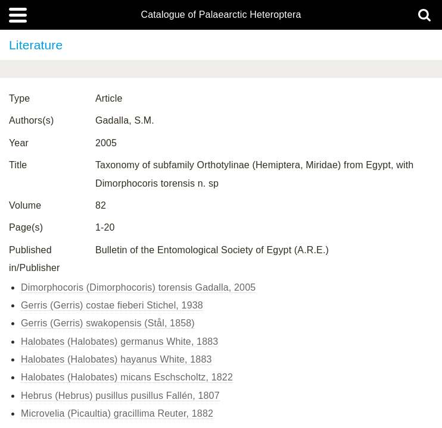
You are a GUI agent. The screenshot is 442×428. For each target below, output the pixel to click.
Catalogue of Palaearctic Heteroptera (221, 15)
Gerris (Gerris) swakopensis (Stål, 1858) (108, 323)
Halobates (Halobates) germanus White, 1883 (119, 341)
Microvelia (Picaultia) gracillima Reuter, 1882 (117, 413)
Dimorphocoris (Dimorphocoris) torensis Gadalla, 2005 (138, 287)
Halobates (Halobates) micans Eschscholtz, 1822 (127, 377)
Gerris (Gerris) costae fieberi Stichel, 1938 (112, 305)
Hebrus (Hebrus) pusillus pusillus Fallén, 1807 (120, 396)
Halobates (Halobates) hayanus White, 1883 (116, 359)
